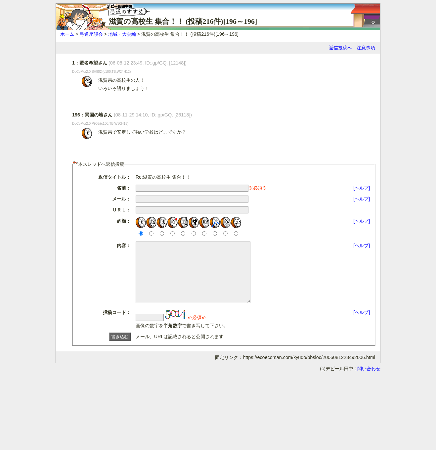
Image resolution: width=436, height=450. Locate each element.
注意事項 (366, 47)
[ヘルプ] (361, 188)
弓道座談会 (91, 34)
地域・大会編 (122, 34)
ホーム (67, 34)
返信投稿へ (340, 47)
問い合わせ (368, 380)
